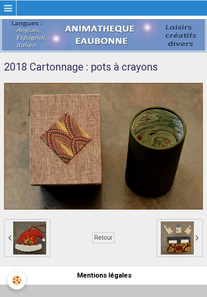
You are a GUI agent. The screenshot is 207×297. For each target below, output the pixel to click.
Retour (103, 237)
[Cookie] (16, 280)
